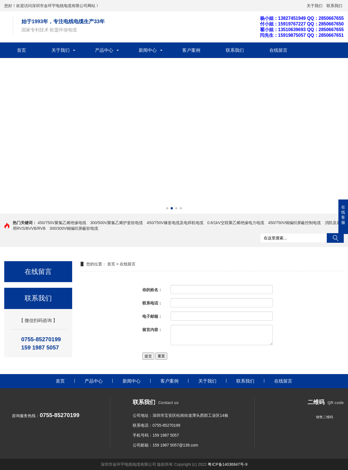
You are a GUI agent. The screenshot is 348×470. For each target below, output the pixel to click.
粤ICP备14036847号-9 (227, 464)
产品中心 (104, 50)
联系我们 (334, 5)
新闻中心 (148, 50)
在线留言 (278, 50)
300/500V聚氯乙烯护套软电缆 (116, 222)
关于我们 (315, 5)
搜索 (335, 238)
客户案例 (191, 50)
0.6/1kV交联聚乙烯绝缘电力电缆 (235, 222)
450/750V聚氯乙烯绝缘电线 (62, 222)
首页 (21, 50)
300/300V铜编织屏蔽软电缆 (74, 228)
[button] (167, 208)
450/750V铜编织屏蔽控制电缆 (294, 222)
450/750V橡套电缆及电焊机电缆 (175, 222)
